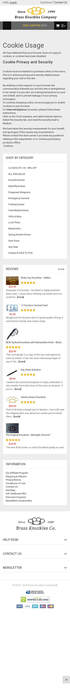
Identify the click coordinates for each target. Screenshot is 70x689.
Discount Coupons (16, 497)
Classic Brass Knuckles (33, 397)
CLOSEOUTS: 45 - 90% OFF (22, 167)
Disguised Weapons (19, 192)
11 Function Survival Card (34, 305)
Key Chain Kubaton (31, 369)
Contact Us (60, 2)
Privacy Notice (13, 479)
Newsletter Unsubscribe (19, 500)
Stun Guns (13, 240)
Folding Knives (16, 204)
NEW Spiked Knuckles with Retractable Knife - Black (34, 342)
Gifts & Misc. (15, 216)
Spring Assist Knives (19, 234)
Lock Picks (14, 222)
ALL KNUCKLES (16, 174)
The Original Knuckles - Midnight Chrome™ (28, 435)
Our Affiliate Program (17, 472)
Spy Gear (13, 246)
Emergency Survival (18, 198)
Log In (13, 2)
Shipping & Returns (16, 476)
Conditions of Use (15, 483)
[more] (60, 269)
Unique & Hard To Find (20, 252)
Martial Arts (14, 228)
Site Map (10, 490)
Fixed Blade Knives (18, 210)
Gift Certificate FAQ (16, 493)
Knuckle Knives (16, 180)
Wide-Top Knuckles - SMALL (36, 277)
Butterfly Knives (16, 186)
